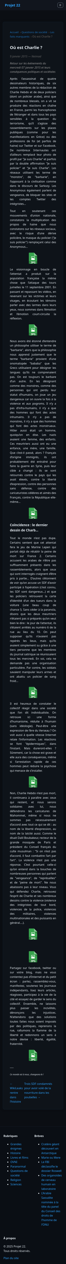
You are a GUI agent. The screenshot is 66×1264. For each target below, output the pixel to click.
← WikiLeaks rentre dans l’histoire (16, 1092)
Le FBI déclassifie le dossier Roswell (51, 1166)
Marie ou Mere (50, 1157)
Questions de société (34, 32)
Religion (15, 1180)
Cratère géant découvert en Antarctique (50, 1148)
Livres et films (19, 1157)
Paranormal (18, 1166)
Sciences (16, 1184)
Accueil (14, 32)
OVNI (13, 1162)
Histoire (15, 1153)
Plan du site (11, 1258)
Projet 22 (12, 5)
